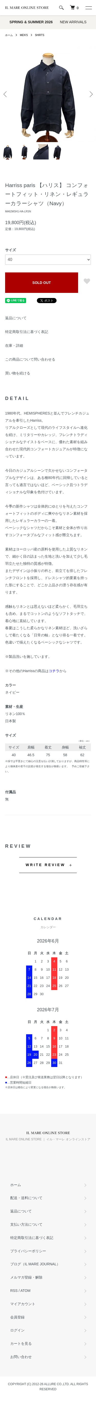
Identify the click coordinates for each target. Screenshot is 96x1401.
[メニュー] (88, 7)
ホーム (9, 35)
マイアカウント (22, 1304)
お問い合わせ (21, 1357)
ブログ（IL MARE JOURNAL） (35, 1264)
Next (90, 94)
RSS (14, 1291)
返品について (16, 318)
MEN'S (24, 35)
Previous (6, 94)
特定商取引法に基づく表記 (26, 332)
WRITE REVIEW (45, 865)
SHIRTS (39, 35)
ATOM (25, 1291)
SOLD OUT (41, 283)
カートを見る (21, 1343)
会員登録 (17, 1317)
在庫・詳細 (14, 345)
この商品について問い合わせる (30, 359)
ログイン (17, 1330)
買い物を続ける (17, 373)
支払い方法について (26, 1224)
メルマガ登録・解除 (26, 1277)
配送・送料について (26, 1198)
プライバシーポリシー (28, 1251)
